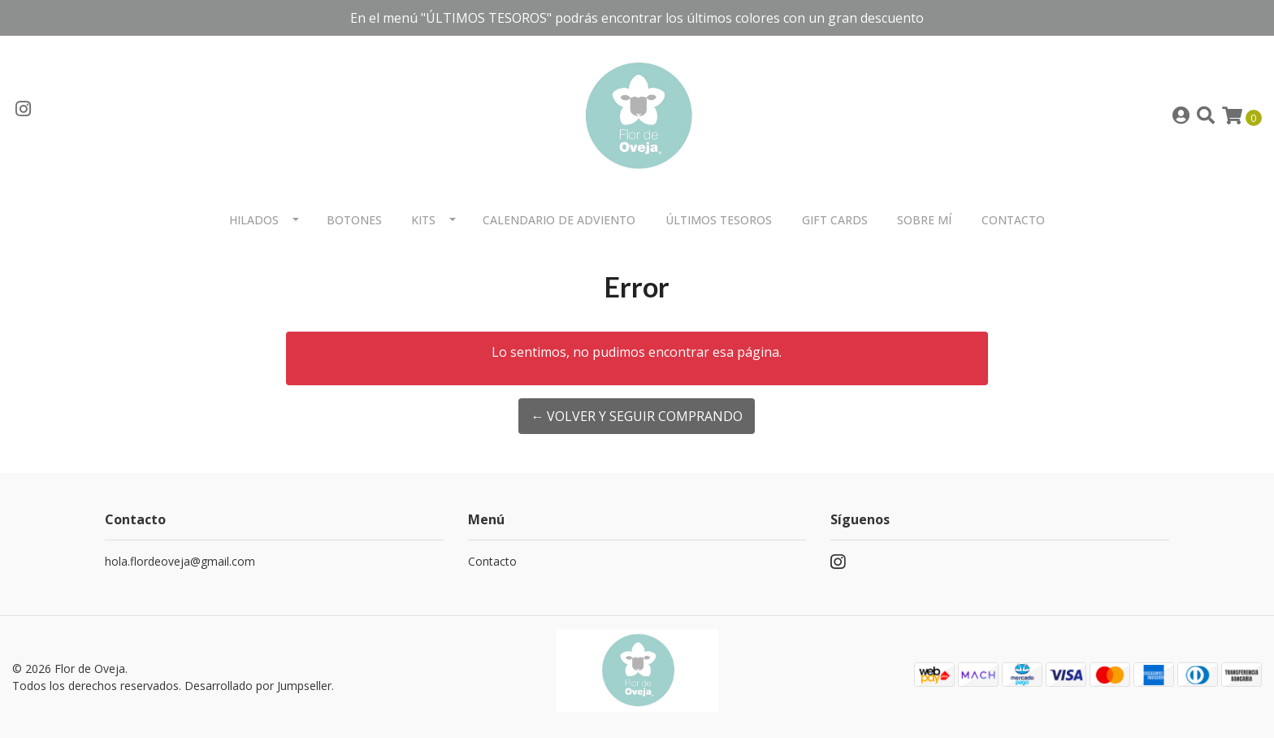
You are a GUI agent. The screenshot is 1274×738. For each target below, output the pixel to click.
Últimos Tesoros (718, 220)
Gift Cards (835, 220)
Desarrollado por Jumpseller (258, 685)
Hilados (254, 220)
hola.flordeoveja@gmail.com (180, 561)
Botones (354, 220)
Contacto (1013, 220)
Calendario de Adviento (559, 220)
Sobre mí (924, 220)
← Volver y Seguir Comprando (637, 416)
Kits (423, 220)
